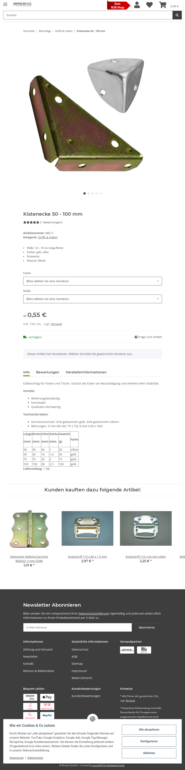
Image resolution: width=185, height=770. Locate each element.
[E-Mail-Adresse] (77, 627)
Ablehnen (149, 753)
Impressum (79, 671)
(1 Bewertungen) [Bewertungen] (42, 222)
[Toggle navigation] (5, 2)
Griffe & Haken (48, 237)
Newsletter (30, 656)
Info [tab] (26, 372)
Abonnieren (147, 627)
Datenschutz (80, 649)
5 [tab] (100, 193)
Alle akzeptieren (148, 729)
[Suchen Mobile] (88, 15)
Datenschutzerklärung (94, 613)
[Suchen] (177, 15)
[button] (137, 5)
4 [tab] (96, 193)
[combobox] (92, 281)
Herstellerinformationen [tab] (86, 372)
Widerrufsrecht (82, 678)
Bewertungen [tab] (47, 372)
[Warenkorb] (169, 5)
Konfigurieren (148, 741)
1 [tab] (84, 193)
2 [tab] (88, 193)
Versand (56, 324)
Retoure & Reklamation (38, 671)
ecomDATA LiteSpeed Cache (108, 765)
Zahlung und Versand (37, 649)
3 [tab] (92, 193)
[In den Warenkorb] (26, 43)
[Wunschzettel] (149, 5)
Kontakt (28, 663)
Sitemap (77, 663)
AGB (74, 656)
